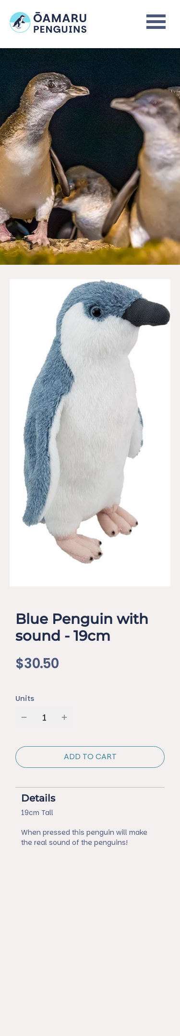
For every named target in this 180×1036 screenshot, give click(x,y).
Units (24, 698)
